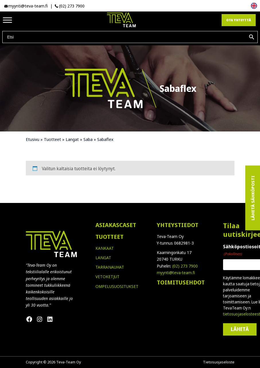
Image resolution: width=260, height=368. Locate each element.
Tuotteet (52, 139)
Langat (72, 139)
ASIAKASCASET (115, 225)
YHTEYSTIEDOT (177, 225)
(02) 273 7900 (72, 6)
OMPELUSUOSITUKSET (116, 286)
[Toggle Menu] (7, 20)
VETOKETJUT (107, 276)
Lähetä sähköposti (252, 198)
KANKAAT (104, 248)
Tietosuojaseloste (218, 362)
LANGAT (103, 257)
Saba (88, 139)
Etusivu (32, 139)
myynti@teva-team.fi (28, 6)
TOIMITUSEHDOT (181, 282)
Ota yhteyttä (238, 20)
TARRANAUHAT (109, 267)
